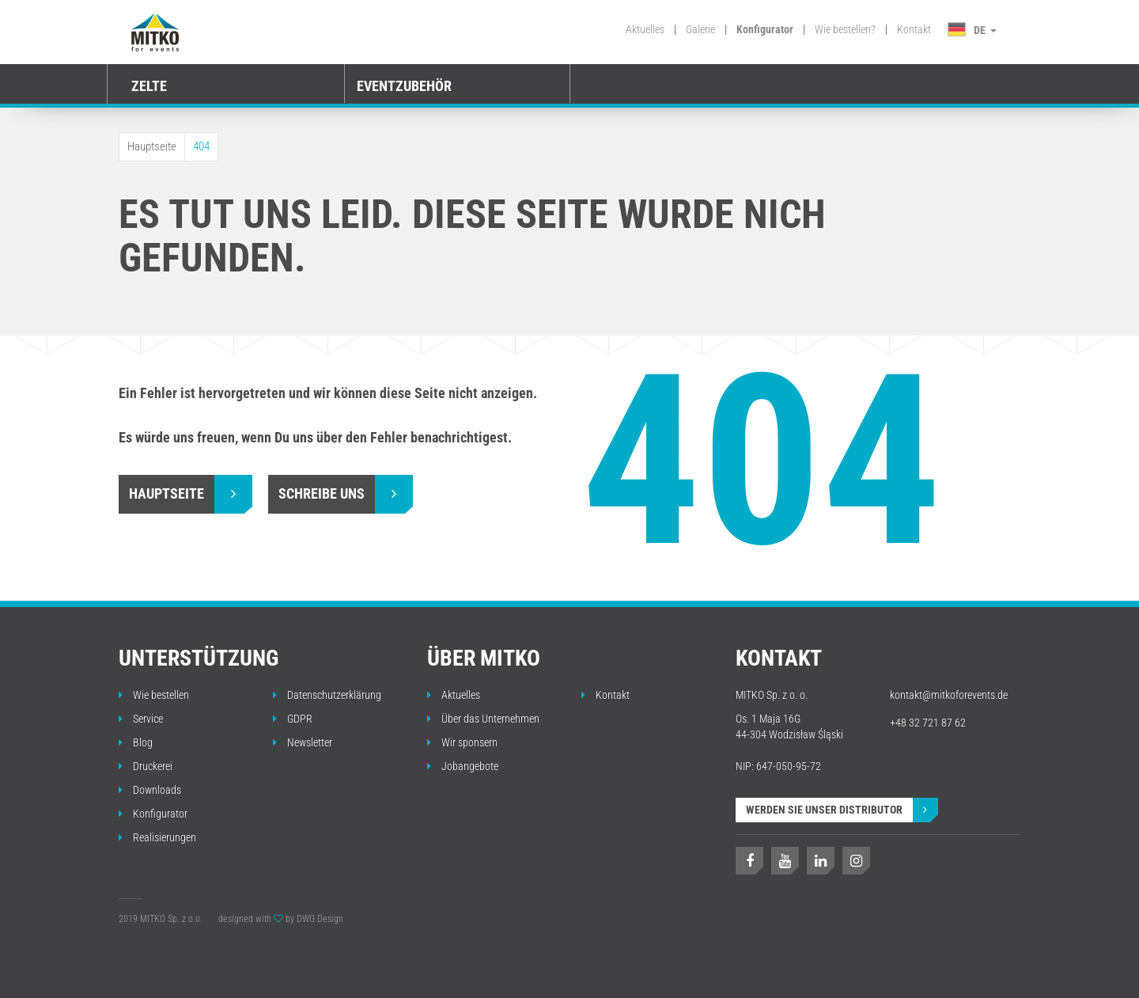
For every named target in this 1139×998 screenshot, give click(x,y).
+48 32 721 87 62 (928, 722)
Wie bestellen (154, 695)
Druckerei (145, 766)
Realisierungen (157, 837)
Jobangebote (462, 766)
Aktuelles (645, 29)
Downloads (150, 790)
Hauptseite (151, 146)
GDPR (292, 718)
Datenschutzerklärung (327, 695)
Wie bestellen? (845, 29)
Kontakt (914, 29)
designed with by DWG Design (280, 918)
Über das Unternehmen (483, 718)
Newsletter (302, 742)
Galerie (700, 29)
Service (141, 718)
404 (201, 146)
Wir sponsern (462, 742)
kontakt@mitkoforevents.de (949, 695)
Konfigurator (764, 29)
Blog (136, 742)
